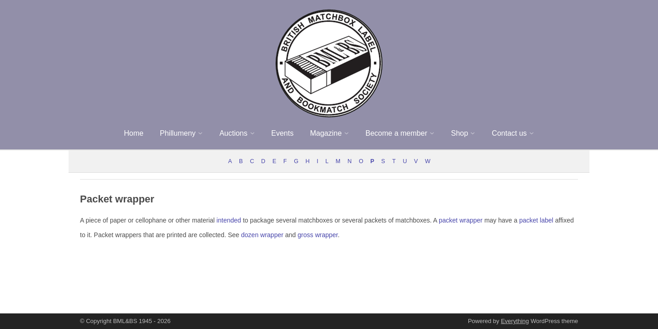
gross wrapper (317, 235)
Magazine (325, 133)
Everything (515, 321)
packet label (536, 220)
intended (229, 220)
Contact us (509, 133)
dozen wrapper (262, 235)
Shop (459, 133)
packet (448, 220)
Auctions (233, 133)
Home (133, 133)
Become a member (396, 133)
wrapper (471, 220)
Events (282, 133)
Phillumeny (178, 133)
